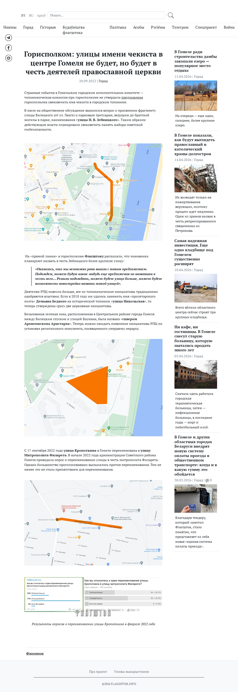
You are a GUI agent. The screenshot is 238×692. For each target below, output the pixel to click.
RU (166, 8)
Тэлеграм (180, 21)
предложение (132, 92)
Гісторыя (48, 21)
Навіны (9, 21)
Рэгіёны (158, 21)
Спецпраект (206, 21)
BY (158, 8)
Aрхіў (176, 8)
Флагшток (35, 648)
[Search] (196, 8)
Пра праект (98, 666)
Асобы (138, 21)
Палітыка (118, 21)
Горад (28, 21)
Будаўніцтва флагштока (74, 24)
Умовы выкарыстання (131, 666)
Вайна (229, 21)
